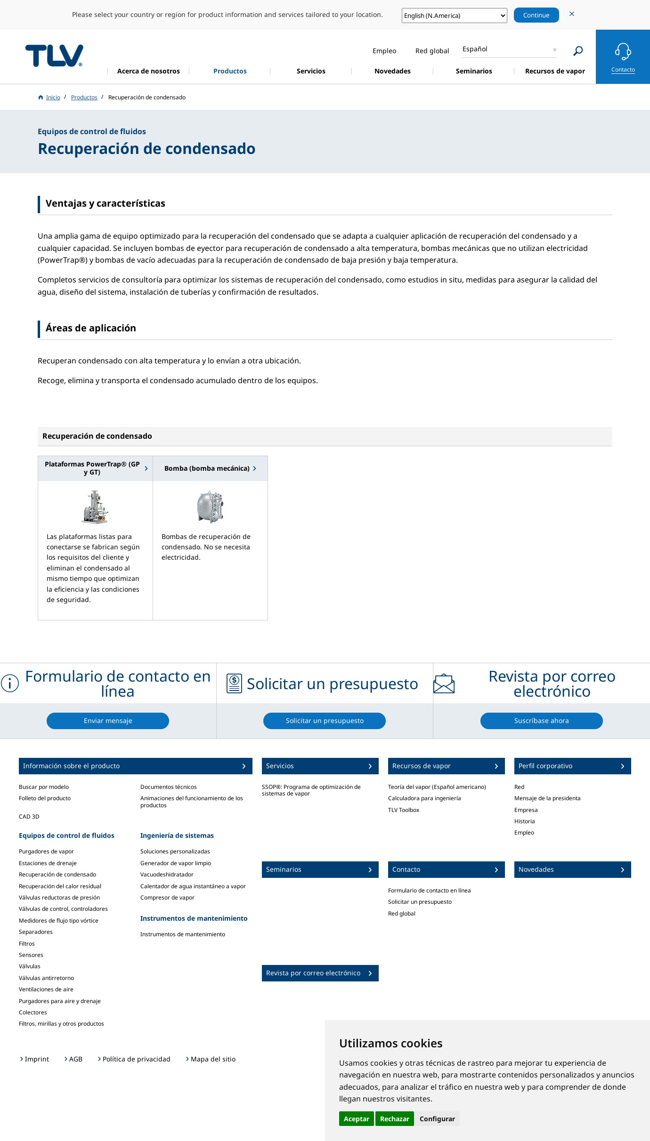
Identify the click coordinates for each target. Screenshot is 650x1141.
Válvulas (30, 966)
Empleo (524, 832)
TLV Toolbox (403, 810)
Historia (524, 821)
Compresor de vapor (167, 897)
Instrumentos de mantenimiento (182, 934)
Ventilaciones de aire (46, 989)
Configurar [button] (437, 1118)
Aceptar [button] (356, 1118)
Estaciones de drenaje (48, 863)
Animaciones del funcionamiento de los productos (191, 801)
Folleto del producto (45, 798)
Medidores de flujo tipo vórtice (58, 920)
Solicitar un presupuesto (420, 902)
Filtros (27, 944)
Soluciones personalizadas (175, 851)
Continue (536, 15)
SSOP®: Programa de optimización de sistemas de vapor (311, 790)
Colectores (33, 1012)
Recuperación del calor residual (60, 886)
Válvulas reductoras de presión (59, 897)
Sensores (31, 955)
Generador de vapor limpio (175, 863)
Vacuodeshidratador (167, 874)
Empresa (526, 810)
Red (519, 787)
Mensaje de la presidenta (547, 798)
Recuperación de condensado (57, 874)
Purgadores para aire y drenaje (60, 1001)
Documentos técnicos (168, 787)
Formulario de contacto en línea (429, 890)
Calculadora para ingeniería (424, 798)
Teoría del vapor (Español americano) (437, 787)
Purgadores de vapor (46, 851)
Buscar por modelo (44, 787)
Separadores (36, 932)
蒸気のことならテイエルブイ (54, 55)
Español (475, 48)
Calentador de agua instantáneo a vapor (193, 886)
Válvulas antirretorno (46, 978)
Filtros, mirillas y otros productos (61, 1024)
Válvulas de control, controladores (63, 909)
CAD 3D (29, 816)
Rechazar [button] (394, 1118)
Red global (401, 913)
